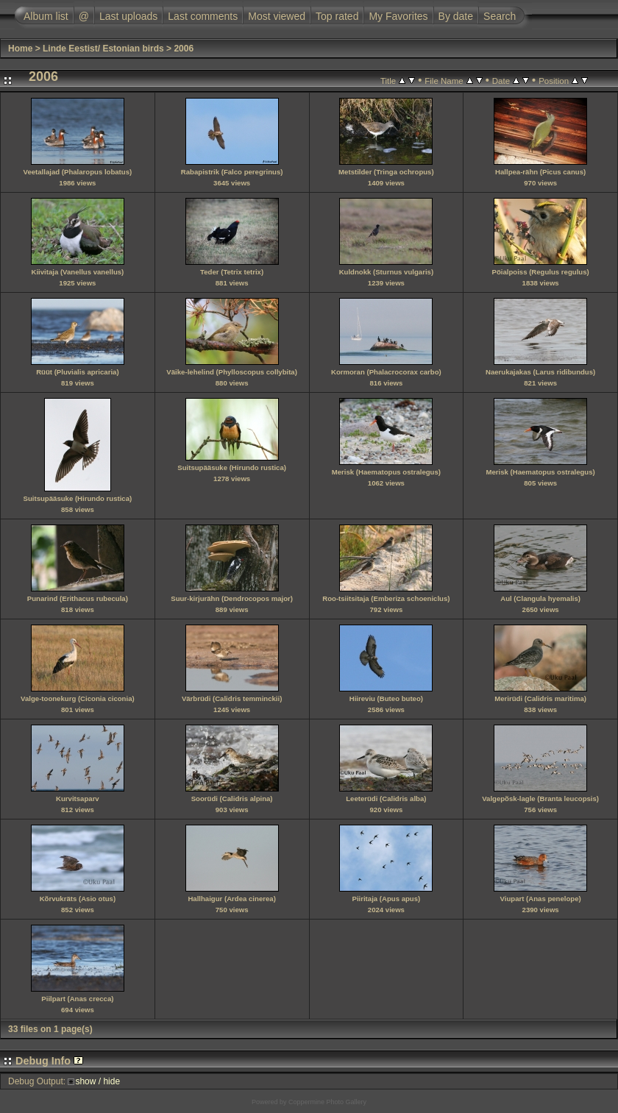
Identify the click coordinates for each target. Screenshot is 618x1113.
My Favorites (398, 16)
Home (20, 48)
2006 (183, 48)
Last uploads (128, 16)
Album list (46, 16)
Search (499, 16)
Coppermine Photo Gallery (327, 1102)
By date (455, 16)
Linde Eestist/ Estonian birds (103, 48)
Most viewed (276, 16)
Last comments (203, 16)
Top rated (337, 16)
